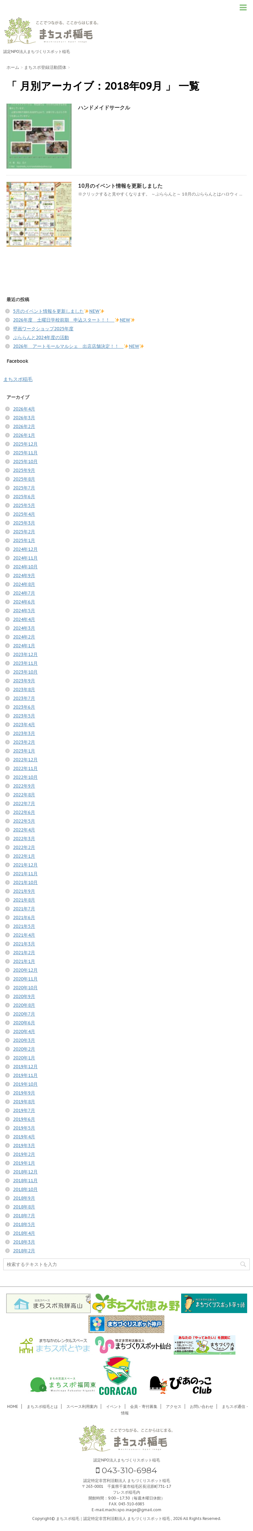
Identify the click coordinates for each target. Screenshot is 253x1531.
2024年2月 (24, 637)
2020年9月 (24, 996)
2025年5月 (24, 505)
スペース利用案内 (82, 1406)
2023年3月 (24, 733)
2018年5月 (24, 1224)
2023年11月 (25, 663)
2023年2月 (24, 742)
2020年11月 (25, 979)
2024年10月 (25, 567)
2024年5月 (24, 611)
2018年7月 (24, 1216)
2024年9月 (24, 575)
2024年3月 (24, 628)
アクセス (173, 1406)
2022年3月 (24, 838)
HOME (12, 1406)
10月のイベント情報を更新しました (120, 186)
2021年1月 (24, 961)
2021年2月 (24, 952)
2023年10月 (25, 672)
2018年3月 (24, 1242)
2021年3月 (24, 944)
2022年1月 (24, 856)
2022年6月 (24, 812)
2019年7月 (24, 1110)
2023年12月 (25, 654)
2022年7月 (24, 803)
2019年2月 (24, 1154)
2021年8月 (24, 900)
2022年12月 (25, 760)
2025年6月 (24, 497)
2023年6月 (24, 707)
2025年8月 (24, 479)
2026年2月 (24, 426)
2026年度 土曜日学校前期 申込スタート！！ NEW (74, 320)
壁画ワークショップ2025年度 (43, 329)
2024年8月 (24, 584)
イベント (114, 1406)
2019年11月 (25, 1075)
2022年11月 (25, 768)
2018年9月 (24, 1198)
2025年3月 (24, 523)
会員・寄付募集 (143, 1406)
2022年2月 (24, 847)
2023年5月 (24, 716)
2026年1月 (24, 435)
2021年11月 (25, 874)
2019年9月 (24, 1093)
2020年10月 (25, 988)
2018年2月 (24, 1251)
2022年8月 (24, 795)
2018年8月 (24, 1207)
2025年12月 (25, 444)
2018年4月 (24, 1233)
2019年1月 (24, 1163)
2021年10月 (25, 882)
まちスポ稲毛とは (42, 1406)
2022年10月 (25, 777)
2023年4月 (24, 725)
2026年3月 (24, 418)
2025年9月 (24, 470)
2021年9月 (24, 891)
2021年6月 (24, 917)
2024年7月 (24, 593)
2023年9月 (24, 681)
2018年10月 (25, 1189)
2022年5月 (24, 821)
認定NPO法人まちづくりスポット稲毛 (126, 1460)
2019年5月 (24, 1128)
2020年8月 (24, 1005)
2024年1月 (24, 646)
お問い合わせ (201, 1406)
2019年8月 (24, 1102)
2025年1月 (24, 540)
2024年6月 (24, 602)
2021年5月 (24, 926)
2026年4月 (24, 409)
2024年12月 (25, 549)
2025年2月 (24, 532)
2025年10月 (25, 461)
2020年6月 (24, 1023)
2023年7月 (24, 698)
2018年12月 (25, 1172)
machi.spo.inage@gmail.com (133, 1509)
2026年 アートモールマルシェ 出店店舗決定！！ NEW (78, 346)
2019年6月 (24, 1119)
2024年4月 (24, 619)
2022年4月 (24, 830)
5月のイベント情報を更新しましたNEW (58, 311)
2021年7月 (24, 909)
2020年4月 (24, 1031)
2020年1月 (24, 1058)
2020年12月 (25, 970)
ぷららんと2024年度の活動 (41, 337)
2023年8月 (24, 689)
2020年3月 (24, 1040)
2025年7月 (24, 488)
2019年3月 (24, 1145)
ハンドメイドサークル (104, 107)
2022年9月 (24, 786)
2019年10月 (25, 1084)
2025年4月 (24, 514)
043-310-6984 (126, 1470)
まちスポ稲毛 (18, 379)
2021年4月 (24, 935)
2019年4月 (24, 1137)
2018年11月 (25, 1180)
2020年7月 (24, 1014)
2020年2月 (24, 1049)
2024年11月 (25, 558)
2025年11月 (25, 453)
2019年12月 (25, 1066)
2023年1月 (24, 751)
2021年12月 (25, 865)
